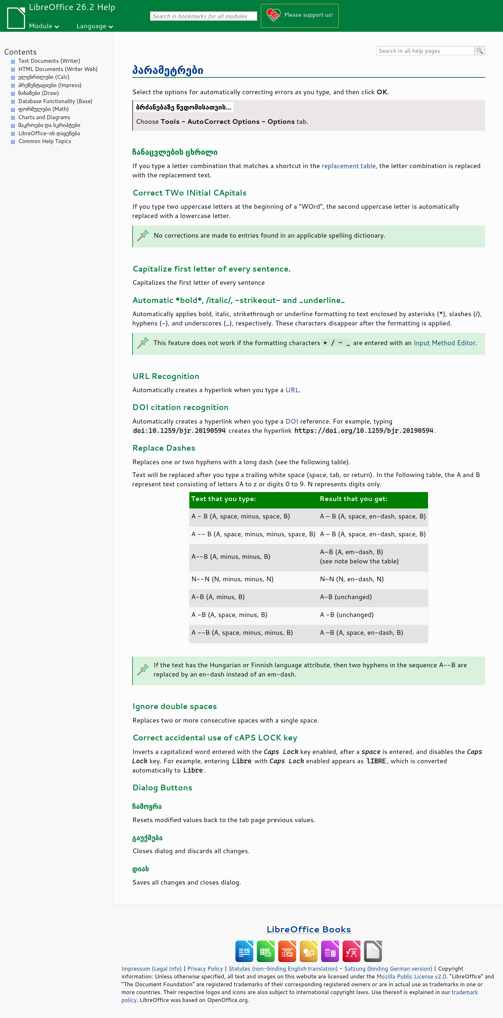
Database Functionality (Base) (55, 101)
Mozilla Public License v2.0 (412, 976)
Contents (20, 51)
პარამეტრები (167, 69)
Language (91, 25)
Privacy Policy (205, 968)
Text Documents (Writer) (49, 61)
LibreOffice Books (308, 929)
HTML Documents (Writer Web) (58, 69)
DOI (291, 421)
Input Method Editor (444, 342)
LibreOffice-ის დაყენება (49, 133)
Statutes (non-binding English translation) (283, 968)
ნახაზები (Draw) (38, 93)
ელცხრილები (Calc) (44, 77)
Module (40, 25)
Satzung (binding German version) (388, 968)
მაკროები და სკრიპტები (49, 125)
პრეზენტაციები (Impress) (50, 85)
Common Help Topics (44, 141)
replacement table (349, 165)
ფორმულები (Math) (43, 109)
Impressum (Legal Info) (151, 968)
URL (292, 389)
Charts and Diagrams (44, 117)
